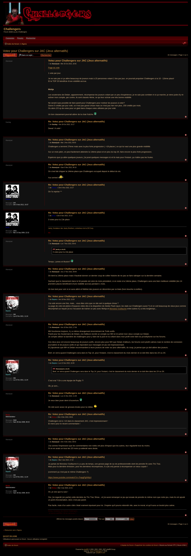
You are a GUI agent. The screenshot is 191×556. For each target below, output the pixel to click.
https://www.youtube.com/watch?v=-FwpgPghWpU (69, 477)
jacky (54, 215)
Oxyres (54, 299)
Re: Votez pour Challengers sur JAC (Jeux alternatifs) (76, 121)
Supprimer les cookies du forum (146, 545)
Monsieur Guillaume (118, 309)
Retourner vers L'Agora (13, 530)
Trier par (106, 519)
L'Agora (23, 44)
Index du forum (13, 44)
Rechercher (31, 38)
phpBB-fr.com (100, 552)
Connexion (10, 38)
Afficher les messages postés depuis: (77, 519)
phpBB (86, 549)
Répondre (10, 55)
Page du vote (54, 68)
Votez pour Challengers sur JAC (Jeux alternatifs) (35, 51)
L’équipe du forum (127, 545)
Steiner (54, 188)
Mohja (54, 417)
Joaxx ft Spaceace (96, 551)
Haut (186, 117)
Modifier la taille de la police (184, 43)
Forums (20, 38)
